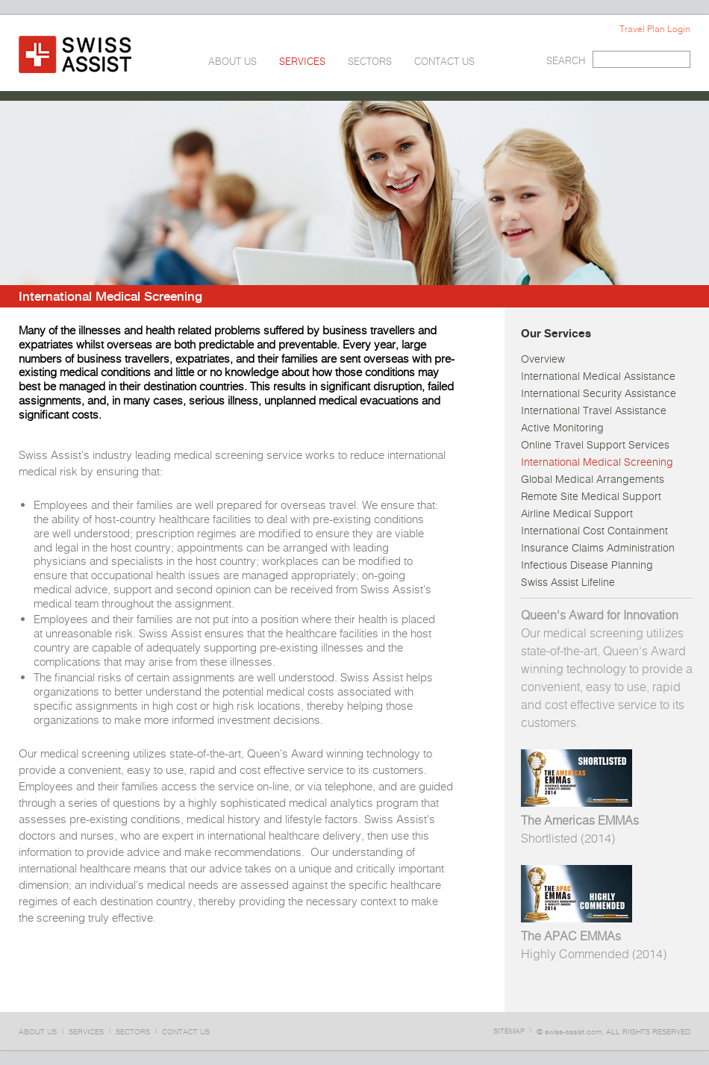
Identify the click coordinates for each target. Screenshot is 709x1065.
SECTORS (370, 61)
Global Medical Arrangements (592, 479)
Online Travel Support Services (595, 445)
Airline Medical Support (577, 513)
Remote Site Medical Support (591, 496)
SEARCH (565, 60)
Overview (543, 359)
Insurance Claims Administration (598, 548)
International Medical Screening (597, 462)
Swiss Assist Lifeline (568, 582)
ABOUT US (232, 61)
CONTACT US (444, 61)
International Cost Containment (594, 530)
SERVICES (302, 61)
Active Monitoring (562, 427)
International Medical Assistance (598, 376)
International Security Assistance (598, 393)
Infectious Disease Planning (587, 565)
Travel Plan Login (654, 28)
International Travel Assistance (593, 410)
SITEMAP (509, 1031)
